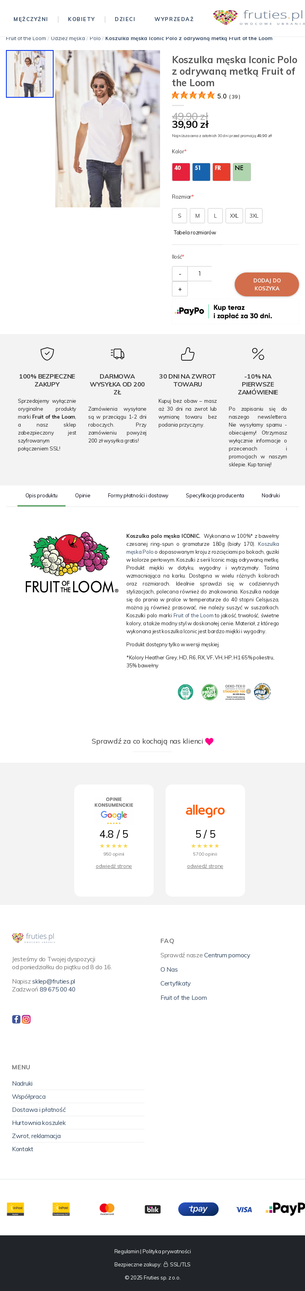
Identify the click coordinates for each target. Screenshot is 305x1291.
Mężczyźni (31, 19)
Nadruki (22, 1083)
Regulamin (126, 1251)
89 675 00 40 (57, 989)
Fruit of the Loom (26, 38)
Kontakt (22, 1149)
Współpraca (28, 1096)
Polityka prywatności (167, 1251)
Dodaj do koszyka (267, 284)
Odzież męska (68, 38)
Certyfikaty (175, 983)
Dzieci (125, 19)
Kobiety (81, 19)
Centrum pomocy (227, 955)
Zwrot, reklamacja (36, 1136)
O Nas (169, 969)
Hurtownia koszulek (39, 1123)
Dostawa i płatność (39, 1109)
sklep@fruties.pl (53, 981)
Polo (95, 38)
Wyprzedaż (174, 19)
